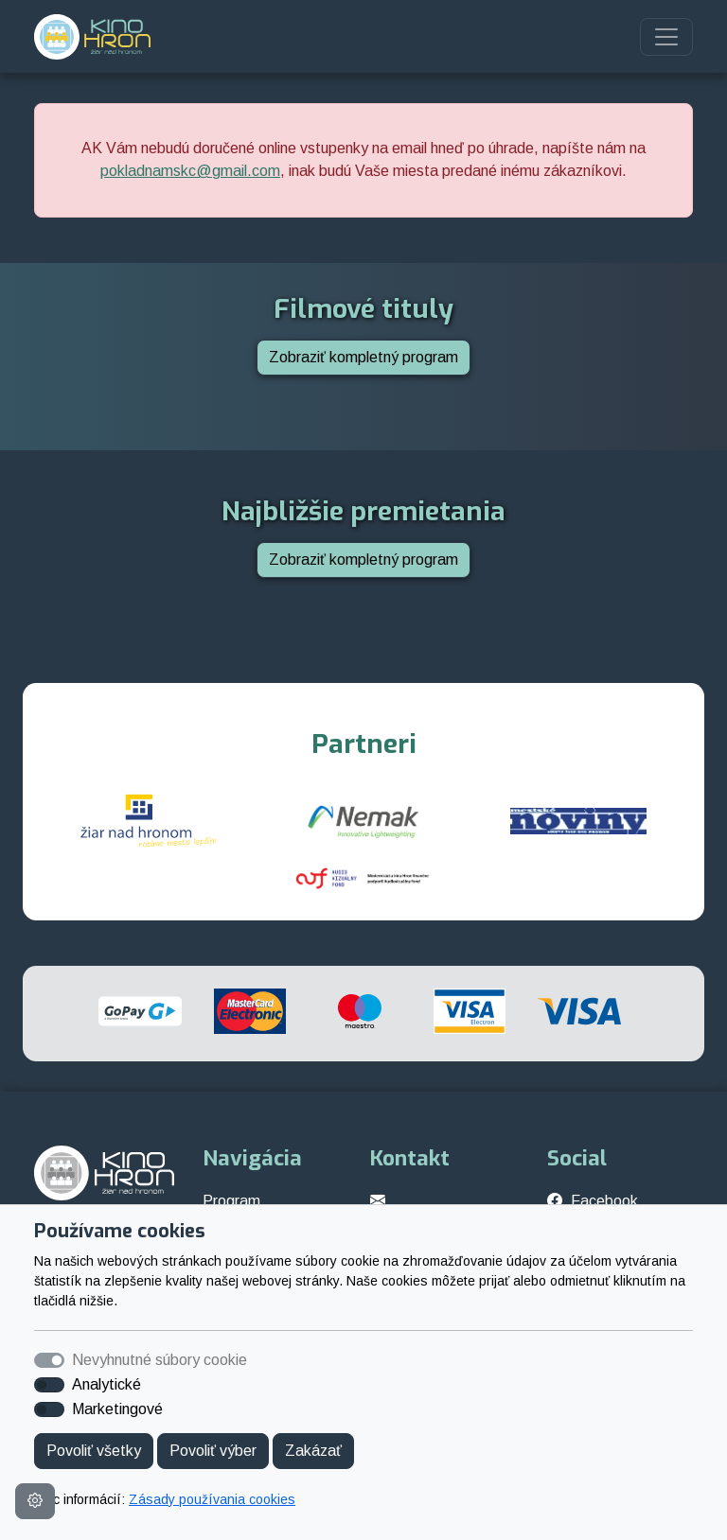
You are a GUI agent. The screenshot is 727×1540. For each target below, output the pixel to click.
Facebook (604, 1201)
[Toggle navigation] (666, 37)
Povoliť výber (213, 1451)
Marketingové (117, 1409)
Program (231, 1201)
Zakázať (313, 1451)
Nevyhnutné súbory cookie (159, 1360)
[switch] (49, 1384)
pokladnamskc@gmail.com (190, 171)
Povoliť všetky (93, 1451)
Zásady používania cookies (212, 1499)
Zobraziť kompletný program (363, 357)
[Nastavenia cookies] (35, 1501)
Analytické (106, 1384)
